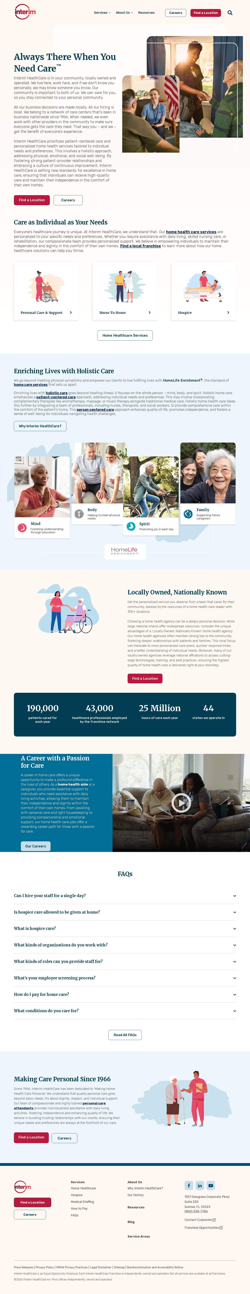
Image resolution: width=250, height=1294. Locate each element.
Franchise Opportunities (202, 1227)
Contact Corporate (198, 1220)
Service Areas (139, 1236)
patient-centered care (56, 397)
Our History (136, 1195)
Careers (70, 200)
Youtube (210, 1185)
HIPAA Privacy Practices (72, 1267)
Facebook (189, 1185)
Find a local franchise (140, 246)
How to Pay (79, 1208)
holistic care (57, 393)
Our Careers (35, 846)
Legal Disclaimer (100, 1267)
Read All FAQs (125, 1035)
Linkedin (199, 1185)
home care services (31, 384)
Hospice (77, 1195)
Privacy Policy (45, 1267)
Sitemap (119, 1267)
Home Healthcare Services (125, 335)
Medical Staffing (82, 1202)
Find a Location (32, 200)
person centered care (95, 409)
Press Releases (23, 1267)
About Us (135, 1182)
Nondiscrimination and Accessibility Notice (155, 1267)
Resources (136, 1207)
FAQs (74, 1215)
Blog (131, 1222)
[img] (25, 11)
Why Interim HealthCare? (40, 426)
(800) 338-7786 (196, 1211)
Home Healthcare (83, 1188)
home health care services (191, 232)
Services (78, 1182)
